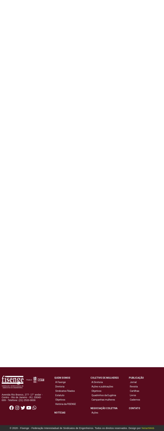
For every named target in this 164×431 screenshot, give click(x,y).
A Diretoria (96, 382)
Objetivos (59, 399)
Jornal (133, 382)
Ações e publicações (101, 386)
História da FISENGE (65, 404)
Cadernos (135, 399)
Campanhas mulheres (102, 399)
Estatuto (59, 395)
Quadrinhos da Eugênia (103, 395)
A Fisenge (60, 382)
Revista (134, 386)
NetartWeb (147, 428)
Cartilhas (134, 391)
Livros (133, 395)
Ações (94, 412)
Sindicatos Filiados (64, 391)
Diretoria (59, 386)
